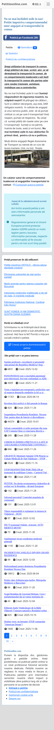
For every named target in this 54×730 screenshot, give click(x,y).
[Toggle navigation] (48, 4)
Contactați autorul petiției (28, 184)
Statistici (12, 53)
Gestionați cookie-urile (21, 695)
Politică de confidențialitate (20, 59)
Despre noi (14, 698)
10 (7, 641)
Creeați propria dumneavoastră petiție (27, 346)
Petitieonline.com (14, 4)
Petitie (9, 47)
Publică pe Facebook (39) (20, 37)
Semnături (27, 47)
